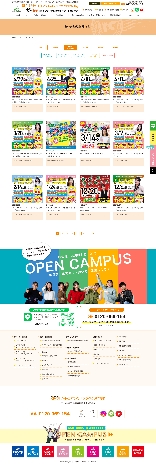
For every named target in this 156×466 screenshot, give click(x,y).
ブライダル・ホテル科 (93, 55)
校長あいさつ (98, 350)
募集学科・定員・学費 (49, 356)
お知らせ (55, 47)
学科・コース (21, 15)
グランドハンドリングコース (78, 55)
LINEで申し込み (41, 324)
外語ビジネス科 (108, 55)
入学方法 (45, 360)
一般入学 (45, 370)
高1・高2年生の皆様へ (126, 360)
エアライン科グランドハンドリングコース (26, 359)
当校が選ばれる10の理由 (102, 340)
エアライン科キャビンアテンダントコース (26, 346)
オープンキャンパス (110, 3)
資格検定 (115, 47)
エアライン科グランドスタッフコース (24, 353)
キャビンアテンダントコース (48, 55)
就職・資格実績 (46, 337)
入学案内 (59, 15)
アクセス (125, 10)
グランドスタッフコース (63, 55)
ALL (40, 47)
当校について (134, 15)
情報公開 (100, 10)
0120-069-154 (110, 316)
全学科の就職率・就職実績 (51, 340)
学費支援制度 (115, 15)
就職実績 (100, 47)
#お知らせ (29, 160)
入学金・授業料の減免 (75, 371)
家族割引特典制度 (74, 366)
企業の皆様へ (89, 10)
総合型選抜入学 (47, 365)
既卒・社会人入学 (48, 374)
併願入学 (45, 379)
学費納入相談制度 (74, 376)
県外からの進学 (78, 15)
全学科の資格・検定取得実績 (52, 345)
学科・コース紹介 (20, 337)
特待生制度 (72, 362)
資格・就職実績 (40, 15)
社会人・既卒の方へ (97, 15)
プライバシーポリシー (102, 363)
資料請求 (95, 3)
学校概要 (97, 354)
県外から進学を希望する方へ (78, 340)
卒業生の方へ (123, 364)
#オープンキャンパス (20, 106)
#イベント (84, 106)
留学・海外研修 (99, 345)
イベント (85, 47)
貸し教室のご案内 (113, 10)
